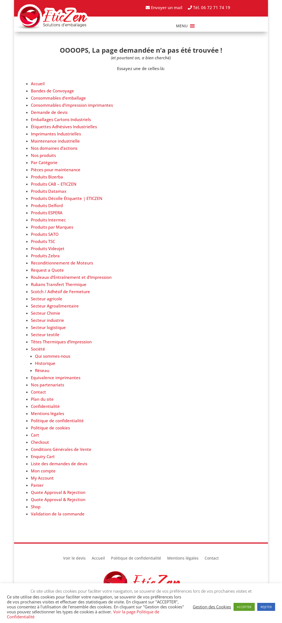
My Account (42, 478)
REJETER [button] (266, 607)
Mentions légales (47, 413)
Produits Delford (47, 205)
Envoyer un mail (164, 7)
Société (38, 349)
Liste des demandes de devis (59, 463)
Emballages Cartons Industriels (61, 119)
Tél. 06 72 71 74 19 (209, 7)
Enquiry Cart (43, 456)
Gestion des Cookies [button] (212, 606)
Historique (45, 363)
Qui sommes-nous (52, 356)
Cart (35, 435)
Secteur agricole (46, 298)
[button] (182, 25)
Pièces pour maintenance (55, 169)
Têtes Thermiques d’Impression (61, 341)
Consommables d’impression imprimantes (72, 105)
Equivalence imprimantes (55, 377)
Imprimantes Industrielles (56, 134)
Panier (37, 485)
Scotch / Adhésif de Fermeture (60, 291)
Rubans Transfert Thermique (58, 284)
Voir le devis (74, 558)
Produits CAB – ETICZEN (54, 184)
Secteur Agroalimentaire (55, 306)
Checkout (40, 442)
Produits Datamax (48, 191)
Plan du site (42, 399)
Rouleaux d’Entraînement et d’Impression (71, 277)
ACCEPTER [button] (244, 607)
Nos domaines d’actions (54, 148)
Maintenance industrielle (55, 141)
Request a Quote (47, 270)
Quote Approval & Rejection (58, 492)
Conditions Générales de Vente (61, 449)
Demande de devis (49, 112)
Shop (35, 506)
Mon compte (43, 471)
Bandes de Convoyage (52, 90)
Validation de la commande (58, 514)
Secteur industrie (47, 320)
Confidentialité (45, 406)
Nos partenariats (47, 384)
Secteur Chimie (45, 313)
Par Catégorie (44, 162)
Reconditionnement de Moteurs (62, 263)
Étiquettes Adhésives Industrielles (64, 126)
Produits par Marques (52, 227)
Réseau (42, 370)
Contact (38, 392)
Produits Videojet (47, 248)
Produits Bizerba (47, 177)
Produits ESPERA (47, 212)
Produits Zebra (45, 255)
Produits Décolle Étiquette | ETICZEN (66, 198)
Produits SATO (45, 234)
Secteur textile (45, 334)
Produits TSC (43, 241)
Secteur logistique (48, 327)
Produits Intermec (48, 220)
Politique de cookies (50, 428)
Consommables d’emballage (58, 98)
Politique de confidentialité (57, 420)
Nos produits (43, 155)
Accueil (38, 83)
